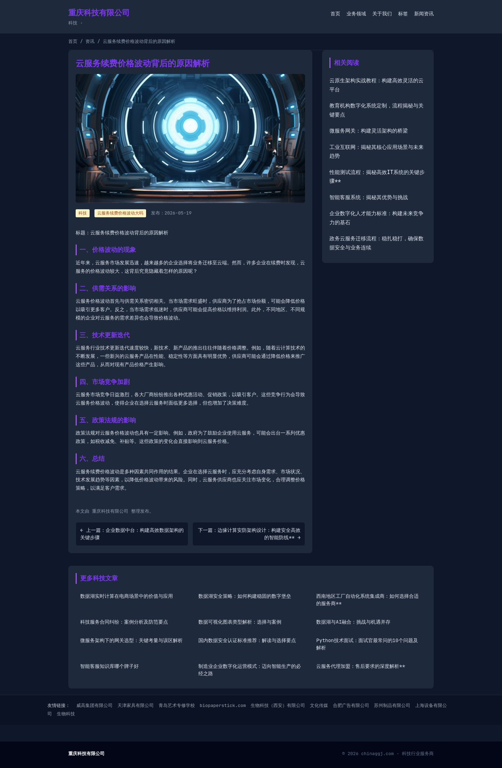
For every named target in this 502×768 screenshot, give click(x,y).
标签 (403, 13)
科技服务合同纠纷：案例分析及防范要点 (124, 622)
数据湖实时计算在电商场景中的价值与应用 (126, 596)
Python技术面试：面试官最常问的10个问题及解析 (367, 644)
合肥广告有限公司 (351, 705)
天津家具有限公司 (135, 705)
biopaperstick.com (223, 705)
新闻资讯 (424, 13)
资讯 (89, 41)
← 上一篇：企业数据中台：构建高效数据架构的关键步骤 (132, 534)
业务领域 (356, 13)
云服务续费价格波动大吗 (120, 213)
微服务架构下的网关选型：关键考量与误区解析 (131, 640)
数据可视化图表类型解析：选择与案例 (239, 622)
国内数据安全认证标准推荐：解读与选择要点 (247, 640)
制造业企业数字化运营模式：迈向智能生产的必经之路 (249, 670)
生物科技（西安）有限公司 (278, 705)
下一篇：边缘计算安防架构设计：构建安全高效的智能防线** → (249, 534)
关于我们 (382, 13)
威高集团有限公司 (94, 705)
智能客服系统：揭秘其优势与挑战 (368, 197)
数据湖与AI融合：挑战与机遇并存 (353, 622)
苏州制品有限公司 (392, 705)
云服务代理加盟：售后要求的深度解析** (360, 666)
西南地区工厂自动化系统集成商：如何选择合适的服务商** (367, 600)
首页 (335, 13)
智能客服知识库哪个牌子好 (109, 666)
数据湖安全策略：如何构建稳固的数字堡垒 (244, 596)
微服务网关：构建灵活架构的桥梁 (368, 130)
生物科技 (66, 714)
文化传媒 (319, 705)
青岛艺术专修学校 (177, 705)
